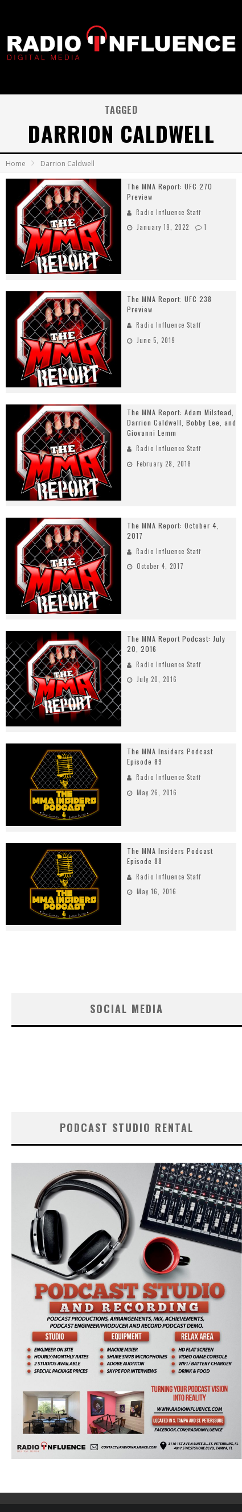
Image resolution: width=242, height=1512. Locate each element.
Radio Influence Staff (168, 212)
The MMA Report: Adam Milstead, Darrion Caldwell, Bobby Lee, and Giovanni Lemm (181, 422)
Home (16, 163)
